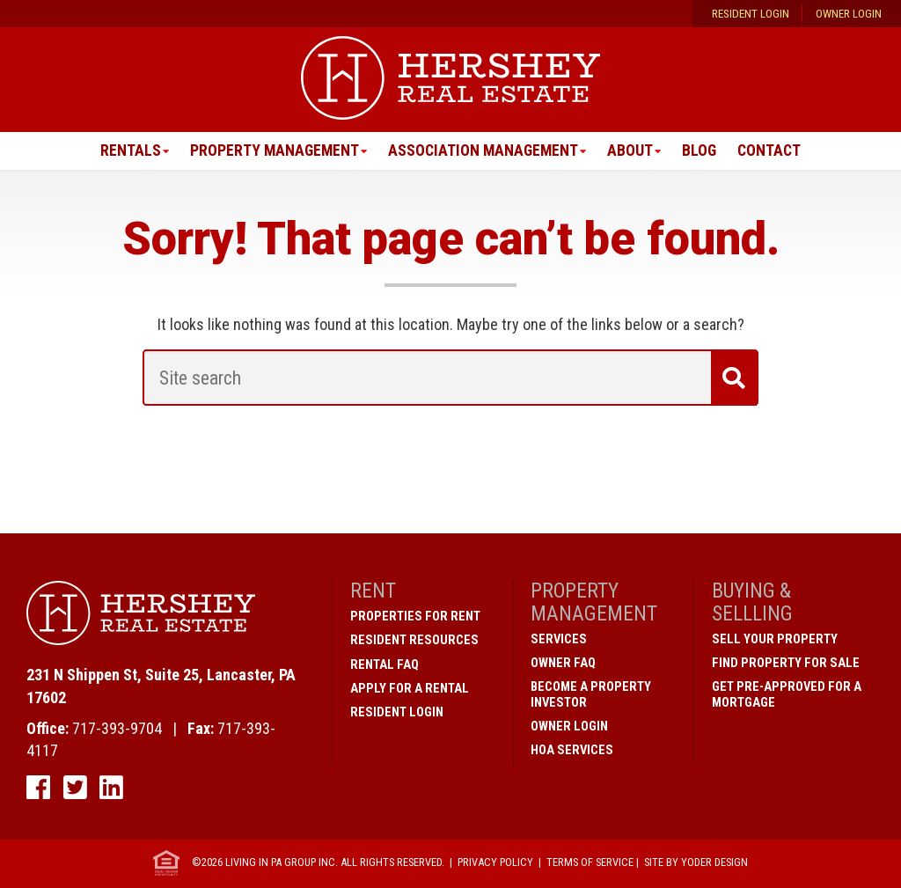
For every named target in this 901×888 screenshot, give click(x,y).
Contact (772, 151)
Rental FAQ (384, 664)
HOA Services (572, 750)
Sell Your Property (775, 639)
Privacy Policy (495, 863)
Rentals (126, 151)
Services (559, 639)
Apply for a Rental (409, 688)
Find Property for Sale (786, 663)
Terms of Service (590, 863)
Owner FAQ (563, 663)
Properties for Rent (415, 617)
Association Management (483, 151)
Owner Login (849, 14)
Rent (373, 591)
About (632, 151)
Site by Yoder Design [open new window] (696, 863)
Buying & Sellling (752, 602)
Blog (701, 151)
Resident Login (750, 14)
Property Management (271, 151)
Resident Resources (414, 641)
